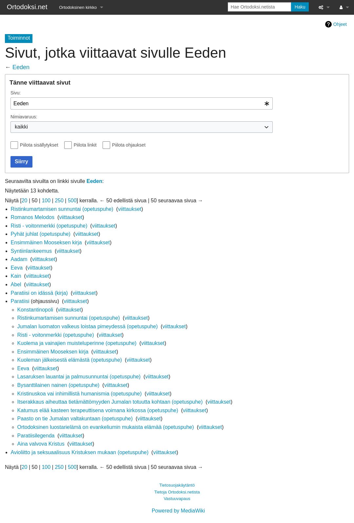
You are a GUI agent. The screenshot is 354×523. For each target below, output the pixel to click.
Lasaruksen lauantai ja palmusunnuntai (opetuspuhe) (79, 376)
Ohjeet (340, 24)
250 (59, 200)
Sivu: (15, 92)
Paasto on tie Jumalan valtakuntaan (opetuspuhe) (75, 418)
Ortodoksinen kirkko (78, 7)
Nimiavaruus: (23, 116)
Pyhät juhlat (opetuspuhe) (40, 234)
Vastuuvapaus (177, 498)
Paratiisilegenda (36, 435)
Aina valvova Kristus (41, 444)
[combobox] (141, 103)
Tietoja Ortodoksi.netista (177, 492)
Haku (300, 7)
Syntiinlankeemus (31, 251)
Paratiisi (20, 301)
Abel (16, 284)
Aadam (19, 259)
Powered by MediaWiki (178, 510)
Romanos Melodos (32, 217)
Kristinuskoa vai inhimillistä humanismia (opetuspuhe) (79, 393)
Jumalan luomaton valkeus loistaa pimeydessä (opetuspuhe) (87, 326)
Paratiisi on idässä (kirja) (39, 293)
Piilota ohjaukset (129, 145)
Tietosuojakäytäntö (177, 485)
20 (25, 200)
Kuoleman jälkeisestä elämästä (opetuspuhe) (69, 360)
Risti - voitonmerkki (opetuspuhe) (49, 226)
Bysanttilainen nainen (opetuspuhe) (58, 385)
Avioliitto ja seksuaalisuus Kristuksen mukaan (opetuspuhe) (79, 452)
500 (72, 200)
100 (46, 200)
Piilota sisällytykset (39, 145)
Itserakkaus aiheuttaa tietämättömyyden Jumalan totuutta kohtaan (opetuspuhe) (110, 402)
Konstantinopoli (35, 309)
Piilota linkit (85, 145)
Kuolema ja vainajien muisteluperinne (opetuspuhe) (77, 343)
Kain (16, 276)
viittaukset (129, 209)
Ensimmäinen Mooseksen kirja (46, 242)
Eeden (21, 67)
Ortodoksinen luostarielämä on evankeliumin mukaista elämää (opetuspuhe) (105, 427)
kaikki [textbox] (21, 127)
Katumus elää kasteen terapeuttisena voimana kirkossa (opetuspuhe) (97, 410)
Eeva (17, 268)
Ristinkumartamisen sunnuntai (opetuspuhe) (62, 209)
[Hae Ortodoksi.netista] (259, 6)
